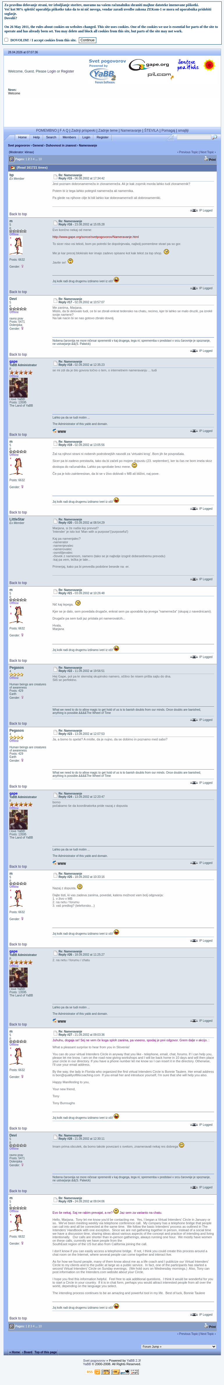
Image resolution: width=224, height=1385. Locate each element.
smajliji (183, 130)
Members (69, 137)
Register (67, 71)
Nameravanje (131, 130)
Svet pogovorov (19, 145)
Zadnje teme (108, 130)
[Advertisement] (112, 111)
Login (51, 71)
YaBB (87, 1364)
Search (51, 137)
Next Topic (207, 152)
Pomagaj (168, 130)
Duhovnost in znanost (61, 145)
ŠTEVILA (151, 130)
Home (22, 137)
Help (36, 137)
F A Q (64, 130)
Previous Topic (188, 152)
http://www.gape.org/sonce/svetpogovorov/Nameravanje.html (95, 237)
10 (40, 159)
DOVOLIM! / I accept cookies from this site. (43, 40)
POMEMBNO (46, 130)
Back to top (18, 214)
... (36, 159)
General (38, 145)
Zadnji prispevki (83, 130)
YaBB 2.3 (133, 1360)
